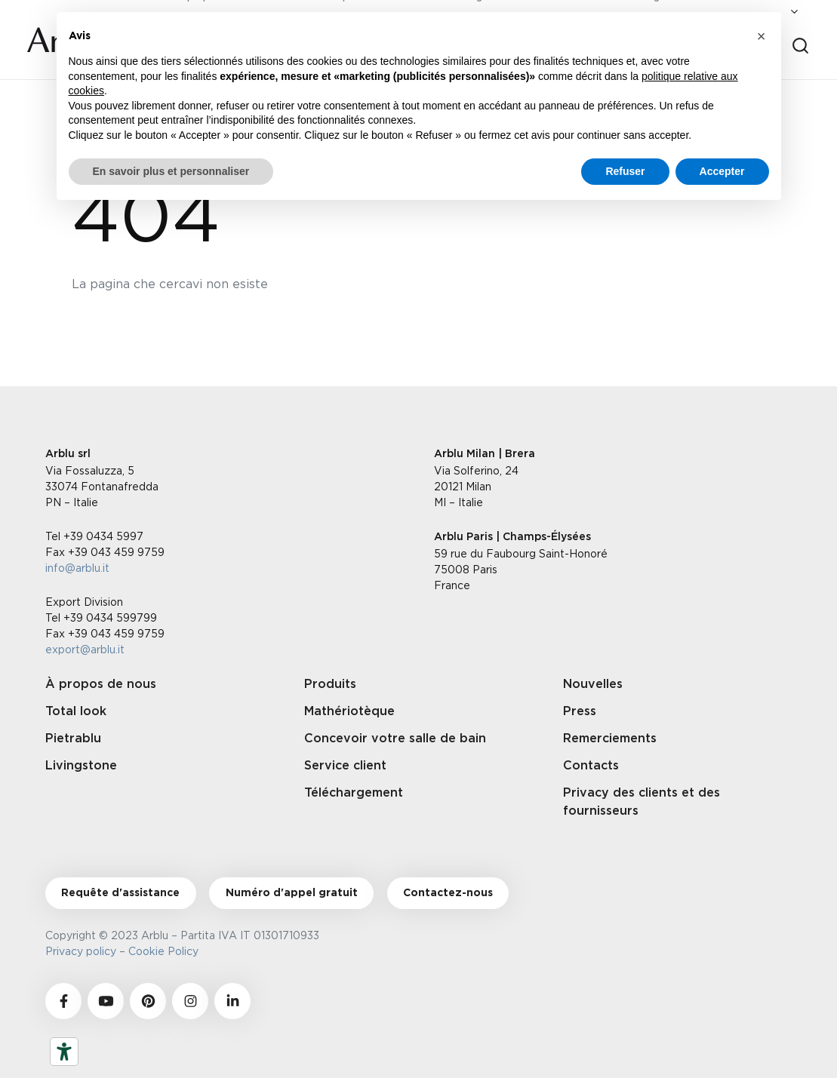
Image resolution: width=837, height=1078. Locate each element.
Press (579, 711)
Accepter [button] (722, 171)
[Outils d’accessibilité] (64, 1051)
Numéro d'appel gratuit (292, 893)
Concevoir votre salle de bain (395, 738)
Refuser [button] (625, 171)
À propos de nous (100, 684)
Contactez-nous (448, 893)
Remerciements (610, 738)
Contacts (591, 766)
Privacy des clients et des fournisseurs (641, 802)
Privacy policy (80, 951)
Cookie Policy (166, 951)
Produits (330, 684)
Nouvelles (593, 684)
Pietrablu (73, 738)
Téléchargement (353, 793)
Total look (75, 711)
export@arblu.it (85, 649)
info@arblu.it (77, 567)
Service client (345, 766)
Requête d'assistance (120, 893)
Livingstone (81, 766)
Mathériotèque (349, 711)
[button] (761, 36)
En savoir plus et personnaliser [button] (171, 171)
